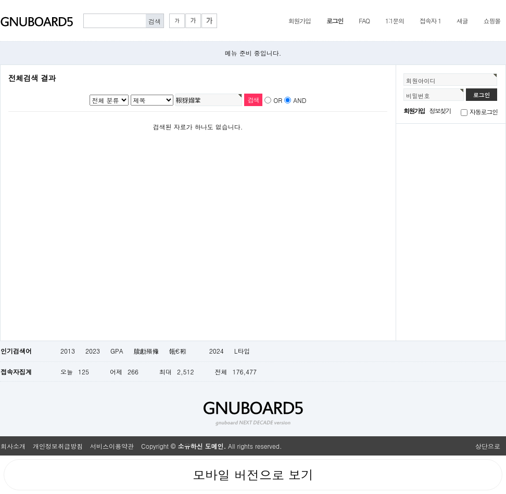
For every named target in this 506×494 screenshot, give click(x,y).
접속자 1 (430, 20)
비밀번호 (418, 96)
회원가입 (299, 20)
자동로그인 (484, 111)
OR (277, 100)
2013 (67, 350)
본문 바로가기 (0, 0)
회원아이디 (421, 80)
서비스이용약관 (112, 445)
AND (299, 100)
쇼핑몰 (492, 20)
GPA (116, 350)
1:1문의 (394, 20)
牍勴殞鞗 (146, 350)
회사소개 (13, 445)
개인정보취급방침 (58, 445)
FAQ (364, 20)
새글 (462, 20)
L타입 (242, 350)
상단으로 (487, 445)
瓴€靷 (184, 350)
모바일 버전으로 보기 (253, 475)
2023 (92, 350)
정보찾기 (440, 110)
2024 (216, 350)
